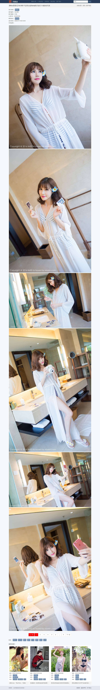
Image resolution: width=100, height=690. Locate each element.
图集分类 (33, 1)
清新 (29, 640)
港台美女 (52, 1)
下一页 (68, 634)
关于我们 (89, 688)
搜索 (90, 1)
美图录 (78, 688)
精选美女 (41, 1)
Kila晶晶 (35, 677)
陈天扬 (17, 18)
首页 (84, 5)
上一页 (31, 634)
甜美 (41, 640)
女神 (45, 640)
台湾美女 (36, 675)
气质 (33, 640)
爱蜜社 (17, 9)
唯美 (25, 640)
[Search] (81, 1)
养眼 (37, 640)
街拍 (44, 679)
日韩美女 (47, 1)
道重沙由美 (15, 677)
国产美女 (58, 1)
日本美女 (15, 675)
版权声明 (83, 688)
